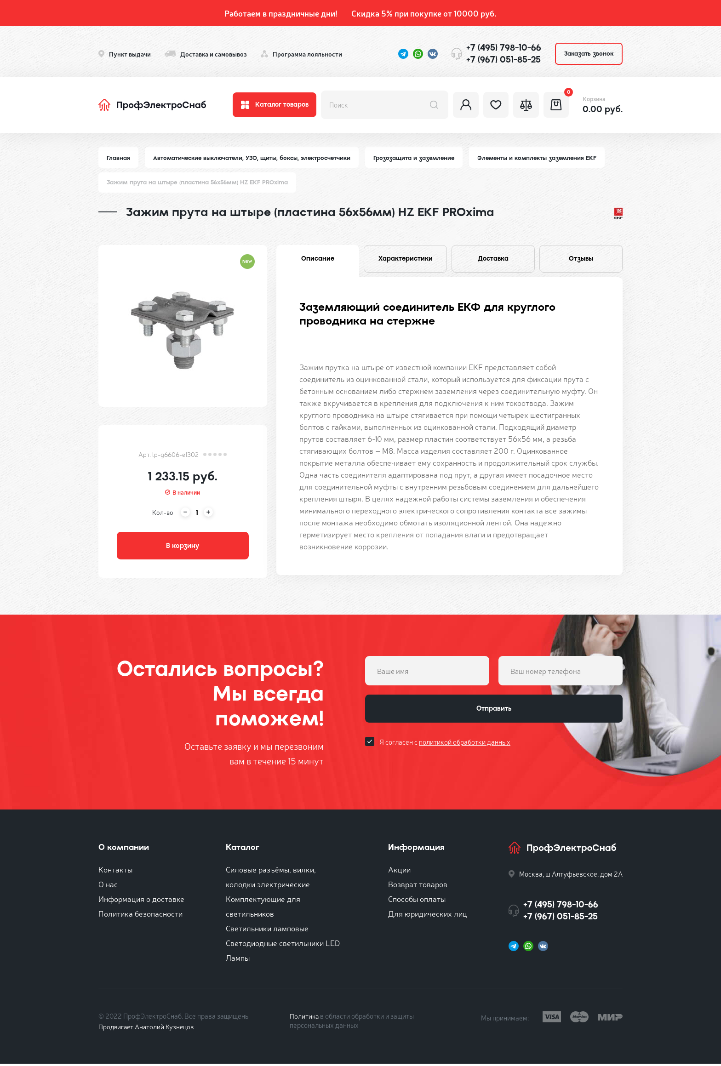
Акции (399, 871)
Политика (305, 1018)
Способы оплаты (417, 900)
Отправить (493, 711)
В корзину (183, 547)
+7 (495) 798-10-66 (503, 47)
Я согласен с (444, 745)
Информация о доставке (141, 900)
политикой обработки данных (464, 745)
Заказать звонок (588, 53)
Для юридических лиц (427, 915)
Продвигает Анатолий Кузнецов (148, 1028)
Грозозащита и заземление (418, 157)
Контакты (115, 871)
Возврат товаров (417, 886)
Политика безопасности (140, 915)
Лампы (238, 959)
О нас (108, 886)
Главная (119, 157)
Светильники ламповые (267, 930)
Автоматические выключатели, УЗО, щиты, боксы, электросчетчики (254, 157)
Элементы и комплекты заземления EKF (544, 157)
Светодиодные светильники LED (283, 945)
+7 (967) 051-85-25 (503, 59)
